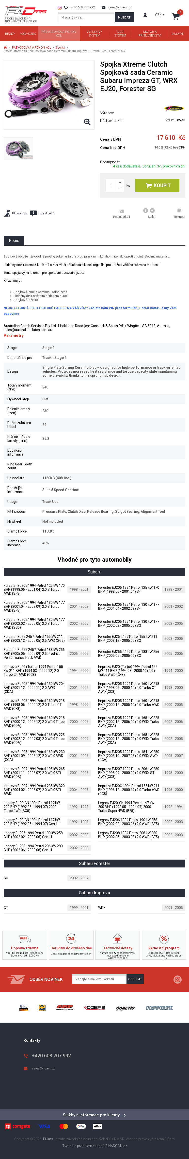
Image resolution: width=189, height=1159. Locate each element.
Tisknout (179, 213)
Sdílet (149, 213)
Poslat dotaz (42, 213)
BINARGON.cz (116, 1146)
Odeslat (135, 979)
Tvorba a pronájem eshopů (83, 1146)
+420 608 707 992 (82, 7)
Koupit (158, 185)
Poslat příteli (121, 213)
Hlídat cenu (15, 213)
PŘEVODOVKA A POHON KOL (31, 47)
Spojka (60, 47)
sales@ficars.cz (119, 7)
